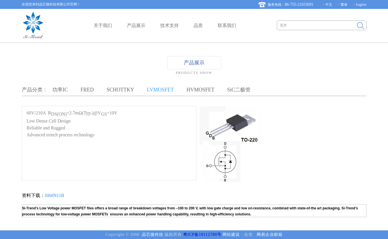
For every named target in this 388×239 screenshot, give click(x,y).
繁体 (344, 5)
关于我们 (103, 25)
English (361, 5)
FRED (87, 90)
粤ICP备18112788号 (202, 234)
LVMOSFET (160, 90)
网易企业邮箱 (270, 234)
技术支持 (169, 25)
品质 (198, 25)
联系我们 (227, 25)
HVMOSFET (200, 90)
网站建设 (231, 234)
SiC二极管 (238, 90)
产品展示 (136, 25)
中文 (328, 5)
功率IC (60, 90)
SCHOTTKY (120, 90)
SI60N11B (54, 195)
